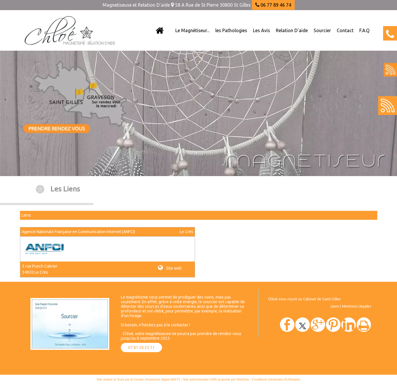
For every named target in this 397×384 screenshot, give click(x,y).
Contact (345, 30)
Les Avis (261, 30)
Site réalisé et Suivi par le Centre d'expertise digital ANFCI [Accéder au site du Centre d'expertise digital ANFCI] (138, 379)
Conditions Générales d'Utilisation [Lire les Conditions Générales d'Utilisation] (276, 379)
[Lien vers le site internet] (45, 255)
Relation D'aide (292, 30)
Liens (335, 306)
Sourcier (322, 30)
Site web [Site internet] (173, 268)
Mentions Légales (356, 306)
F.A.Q (364, 30)
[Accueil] (159, 30)
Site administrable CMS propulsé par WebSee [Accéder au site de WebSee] (216, 379)
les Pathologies (231, 30)
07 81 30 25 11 (141, 347)
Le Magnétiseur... (192, 30)
